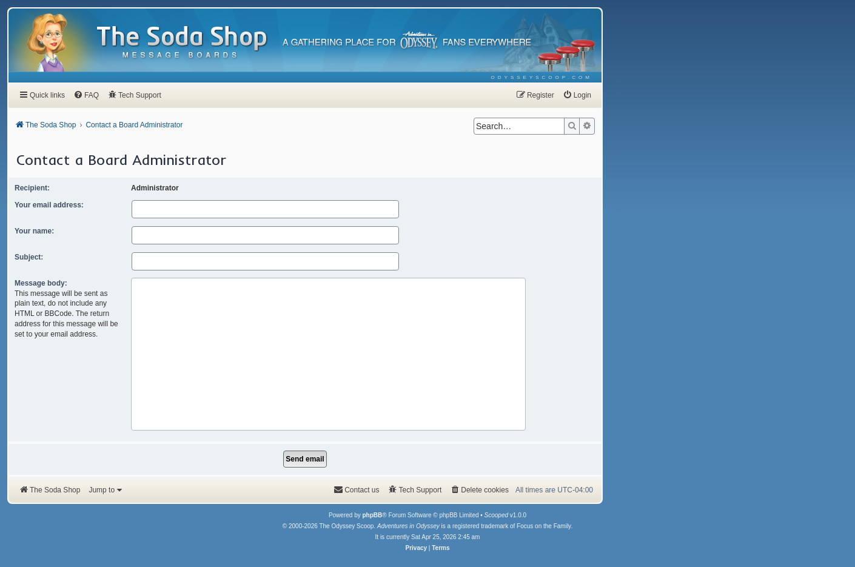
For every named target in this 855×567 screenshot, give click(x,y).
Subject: (29, 257)
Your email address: (49, 205)
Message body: (41, 283)
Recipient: (32, 188)
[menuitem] (541, 77)
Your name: (34, 231)
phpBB (372, 515)
